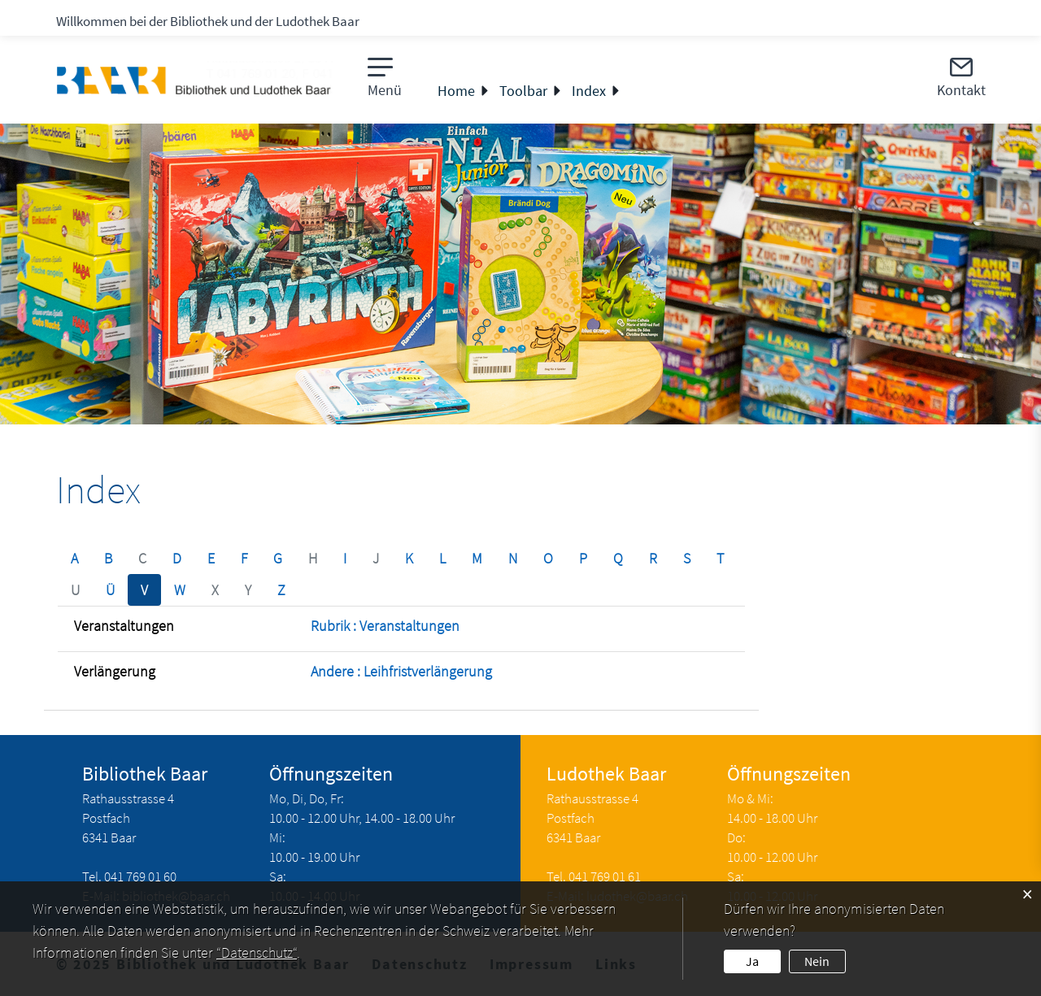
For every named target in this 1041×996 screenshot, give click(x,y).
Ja (752, 961)
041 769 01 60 (140, 876)
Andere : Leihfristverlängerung (401, 671)
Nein (817, 961)
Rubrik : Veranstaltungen (385, 625)
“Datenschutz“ (256, 952)
